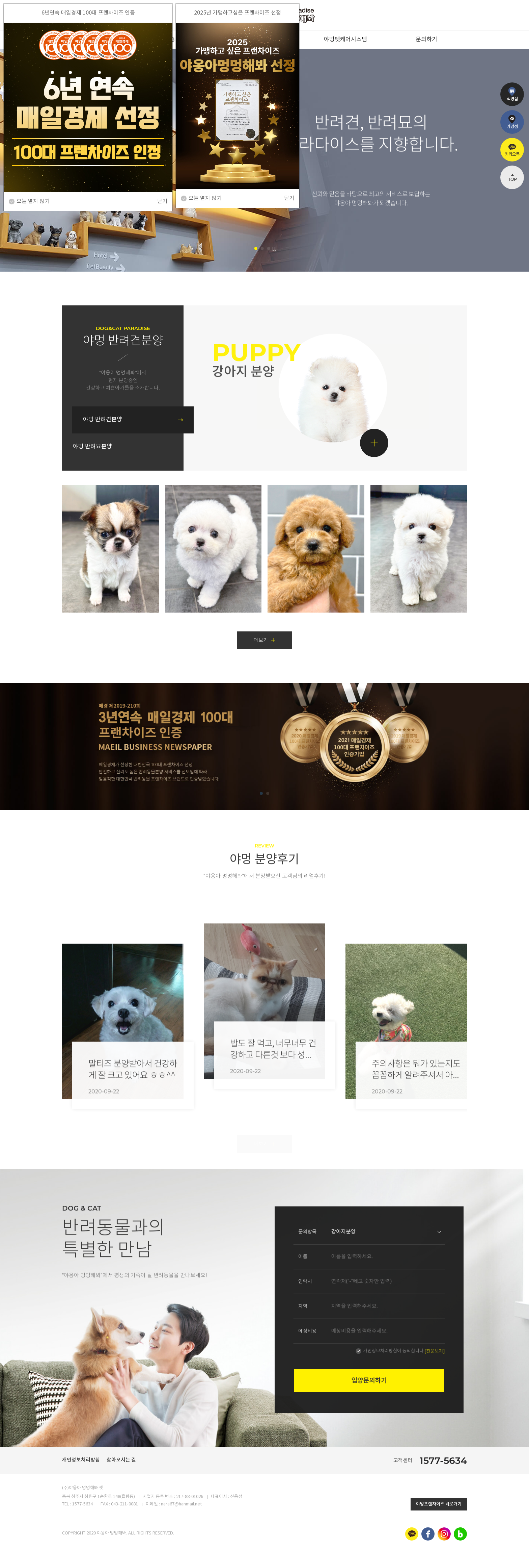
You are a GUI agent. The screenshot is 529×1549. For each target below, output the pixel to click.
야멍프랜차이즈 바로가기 (439, 1504)
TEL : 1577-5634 (77, 1504)
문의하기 (426, 39)
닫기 (289, 198)
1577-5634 (443, 1460)
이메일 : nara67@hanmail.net (174, 1504)
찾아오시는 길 (121, 1460)
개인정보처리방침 (81, 1460)
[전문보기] (390, 1323)
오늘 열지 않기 (205, 198)
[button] (255, 248)
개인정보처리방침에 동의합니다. (377, 1323)
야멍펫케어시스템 (345, 39)
